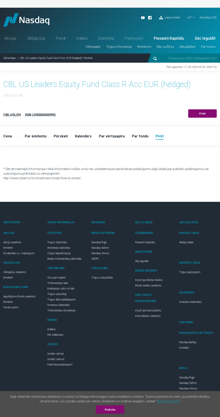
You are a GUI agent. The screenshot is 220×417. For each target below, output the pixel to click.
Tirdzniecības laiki (57, 283)
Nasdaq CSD (208, 17)
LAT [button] (189, 17)
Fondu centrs (11, 307)
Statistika (106, 38)
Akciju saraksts (12, 242)
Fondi (61, 38)
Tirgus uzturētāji (57, 294)
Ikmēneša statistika (58, 247)
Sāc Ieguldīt (205, 38)
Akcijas (10, 38)
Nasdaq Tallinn (100, 247)
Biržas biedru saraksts (148, 285)
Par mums (208, 46)
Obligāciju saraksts (14, 272)
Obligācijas (36, 38)
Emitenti (8, 247)
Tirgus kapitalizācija (59, 253)
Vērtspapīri (93, 46)
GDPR (94, 258)
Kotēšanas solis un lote (60, 288)
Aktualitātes (187, 46)
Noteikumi (144, 46)
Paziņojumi (133, 38)
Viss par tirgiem (56, 277)
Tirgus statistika (57, 242)
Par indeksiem (55, 334)
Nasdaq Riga (98, 242)
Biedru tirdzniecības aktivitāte (64, 258)
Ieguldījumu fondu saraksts (19, 296)
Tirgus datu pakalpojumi (61, 299)
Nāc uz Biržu (165, 46)
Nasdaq (26, 20)
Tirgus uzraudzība (102, 277)
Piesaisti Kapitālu (169, 38)
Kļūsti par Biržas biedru (149, 280)
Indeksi (81, 38)
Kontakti (184, 347)
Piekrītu (110, 409)
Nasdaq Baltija (187, 342)
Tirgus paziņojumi (189, 272)
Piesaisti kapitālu (145, 242)
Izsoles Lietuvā (55, 359)
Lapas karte (169, 18)
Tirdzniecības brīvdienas (61, 310)
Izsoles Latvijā (55, 353)
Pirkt (202, 113)
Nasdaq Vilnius (100, 253)
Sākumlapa (9, 58)
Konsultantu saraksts (148, 316)
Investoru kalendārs (58, 305)
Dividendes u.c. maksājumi (19, 253)
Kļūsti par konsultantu (148, 310)
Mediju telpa (186, 242)
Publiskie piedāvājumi (60, 364)
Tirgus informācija (119, 46)
